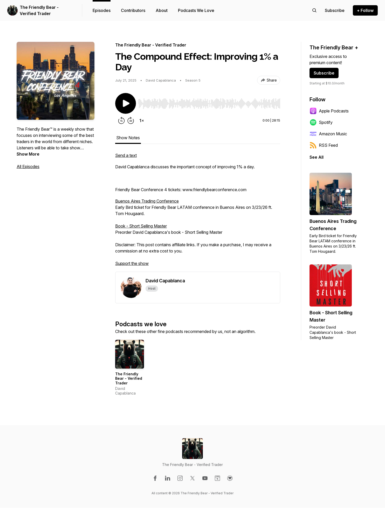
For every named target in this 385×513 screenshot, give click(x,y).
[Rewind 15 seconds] (121, 120)
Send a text (126, 155)
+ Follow (365, 10)
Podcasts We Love (196, 10)
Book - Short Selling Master (141, 226)
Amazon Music (328, 133)
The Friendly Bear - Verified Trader (39, 10)
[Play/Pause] (125, 103)
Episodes (102, 10)
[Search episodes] (314, 10)
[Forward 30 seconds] (130, 120)
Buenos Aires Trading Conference (147, 201)
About (162, 10)
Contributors (133, 10)
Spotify (321, 122)
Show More (28, 154)
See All (317, 157)
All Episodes (28, 166)
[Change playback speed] (141, 120)
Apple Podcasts (329, 111)
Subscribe (324, 73)
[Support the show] (335, 10)
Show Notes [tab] (128, 137)
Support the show (132, 263)
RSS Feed (324, 145)
